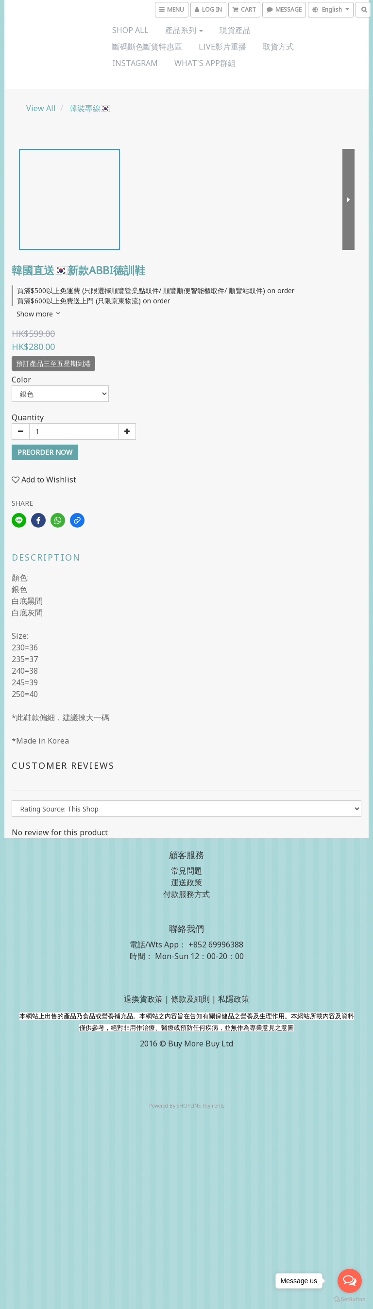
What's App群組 (205, 63)
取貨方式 (278, 46)
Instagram (135, 63)
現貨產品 (235, 30)
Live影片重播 (222, 46)
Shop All (130, 30)
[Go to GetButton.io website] (349, 1299)
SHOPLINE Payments (200, 1105)
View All (41, 108)
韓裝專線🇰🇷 (89, 108)
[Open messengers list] (350, 1281)
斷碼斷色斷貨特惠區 (147, 46)
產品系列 (184, 30)
